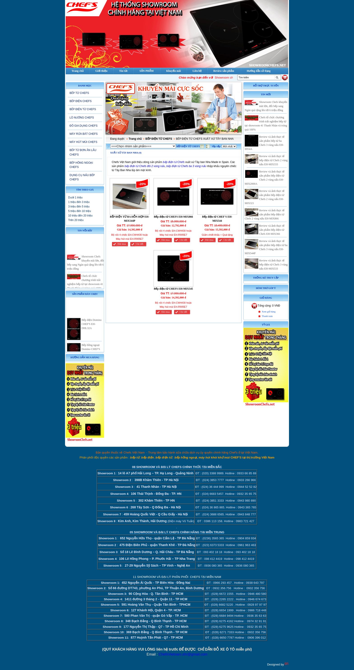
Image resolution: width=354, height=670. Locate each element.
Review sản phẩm (223, 70)
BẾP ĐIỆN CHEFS (81, 101)
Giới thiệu (101, 70)
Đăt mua (122, 244)
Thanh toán (267, 316)
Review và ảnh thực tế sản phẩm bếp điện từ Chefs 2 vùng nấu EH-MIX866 (264, 214)
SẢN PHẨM (147, 70)
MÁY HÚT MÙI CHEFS (83, 142)
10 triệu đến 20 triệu (80, 215)
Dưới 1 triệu (75, 197)
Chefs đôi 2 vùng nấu (152, 166)
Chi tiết (139, 244)
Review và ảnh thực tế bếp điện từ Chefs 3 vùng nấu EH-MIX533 (273, 264)
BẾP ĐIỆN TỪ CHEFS (83, 109)
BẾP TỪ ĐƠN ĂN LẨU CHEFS (83, 152)
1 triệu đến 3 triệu (78, 202)
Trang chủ (135, 138)
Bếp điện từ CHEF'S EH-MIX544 (217, 218)
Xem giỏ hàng (268, 311)
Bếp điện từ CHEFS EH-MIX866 (173, 216)
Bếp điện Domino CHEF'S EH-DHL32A (92, 326)
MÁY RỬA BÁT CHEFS (84, 133)
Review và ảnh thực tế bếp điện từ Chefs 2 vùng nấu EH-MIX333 (273, 160)
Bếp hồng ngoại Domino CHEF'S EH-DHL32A (91, 351)
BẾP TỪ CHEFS (79, 93)
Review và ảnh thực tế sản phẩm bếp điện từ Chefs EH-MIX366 (271, 229)
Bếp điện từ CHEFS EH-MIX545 (173, 288)
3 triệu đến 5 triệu (78, 206)
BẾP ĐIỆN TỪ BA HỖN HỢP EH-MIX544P (129, 218)
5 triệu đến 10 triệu (79, 211)
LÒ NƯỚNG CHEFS (82, 117)
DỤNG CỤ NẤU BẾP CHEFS (82, 177)
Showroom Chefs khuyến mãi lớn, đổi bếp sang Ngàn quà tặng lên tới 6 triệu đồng (266, 106)
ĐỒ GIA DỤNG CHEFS (84, 125)
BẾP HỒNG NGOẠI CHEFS (81, 165)
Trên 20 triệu (76, 220)
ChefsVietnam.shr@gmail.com (183, 654)
